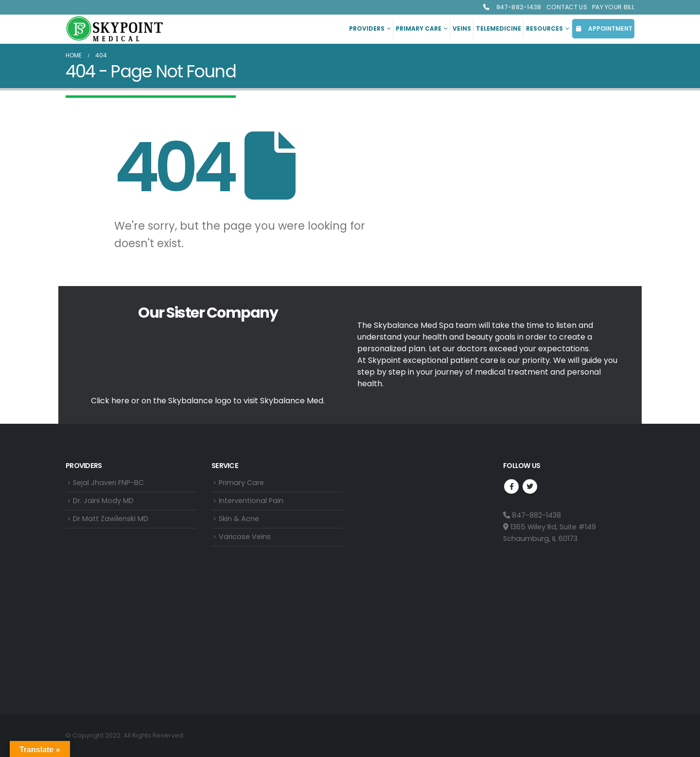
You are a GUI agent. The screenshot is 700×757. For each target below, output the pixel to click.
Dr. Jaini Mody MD (103, 501)
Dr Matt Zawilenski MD (110, 520)
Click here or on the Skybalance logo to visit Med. (208, 400)
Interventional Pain (251, 501)
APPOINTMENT (603, 28)
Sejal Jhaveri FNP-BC (108, 483)
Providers (367, 28)
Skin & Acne (239, 520)
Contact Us (566, 7)
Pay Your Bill (613, 7)
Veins (462, 28)
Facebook (511, 486)
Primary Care (418, 28)
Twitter (530, 486)
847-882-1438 (512, 7)
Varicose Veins (245, 538)
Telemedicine (498, 28)
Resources (544, 28)
